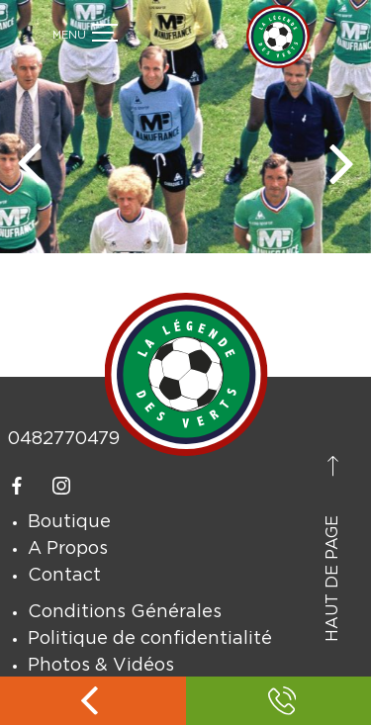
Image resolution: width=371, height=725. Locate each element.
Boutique (69, 522)
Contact (64, 576)
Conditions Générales (125, 612)
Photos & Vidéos (101, 666)
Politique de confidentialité (150, 639)
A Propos (68, 549)
